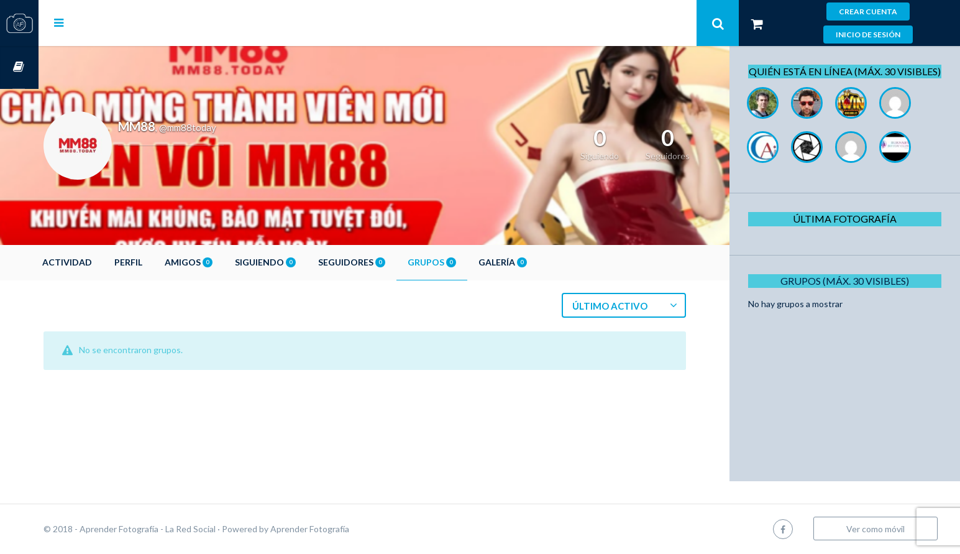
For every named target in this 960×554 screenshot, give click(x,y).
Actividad (105, 262)
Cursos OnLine (19, 67)
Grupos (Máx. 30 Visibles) (849, 294)
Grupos (470, 262)
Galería (541, 262)
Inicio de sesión (868, 34)
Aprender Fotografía (348, 529)
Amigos (227, 262)
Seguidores (390, 262)
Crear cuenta (868, 11)
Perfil (167, 262)
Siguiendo (303, 262)
